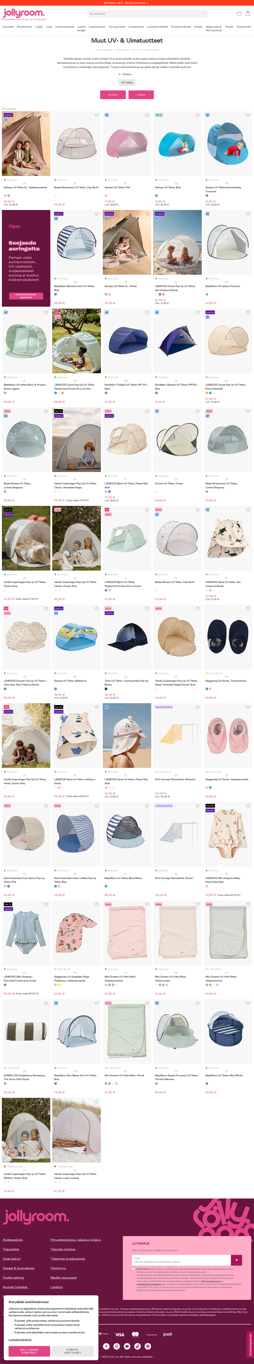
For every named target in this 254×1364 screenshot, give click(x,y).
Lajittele (141, 94)
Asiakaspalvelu (13, 1240)
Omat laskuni (12, 1259)
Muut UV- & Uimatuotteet (145, 49)
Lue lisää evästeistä (20, 1339)
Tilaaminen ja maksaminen (68, 1259)
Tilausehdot (11, 1249)
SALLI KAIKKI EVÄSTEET (29, 1351)
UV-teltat (127, 82)
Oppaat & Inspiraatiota (18, 1268)
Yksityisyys (58, 1268)
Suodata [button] (113, 94)
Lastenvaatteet (103, 49)
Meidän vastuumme (64, 1278)
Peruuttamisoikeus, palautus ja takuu (76, 1240)
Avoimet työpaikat (15, 1287)
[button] (239, 14)
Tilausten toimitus (63, 1249)
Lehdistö (57, 1287)
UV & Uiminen (121, 49)
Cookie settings (13, 1278)
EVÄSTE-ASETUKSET (72, 1351)
